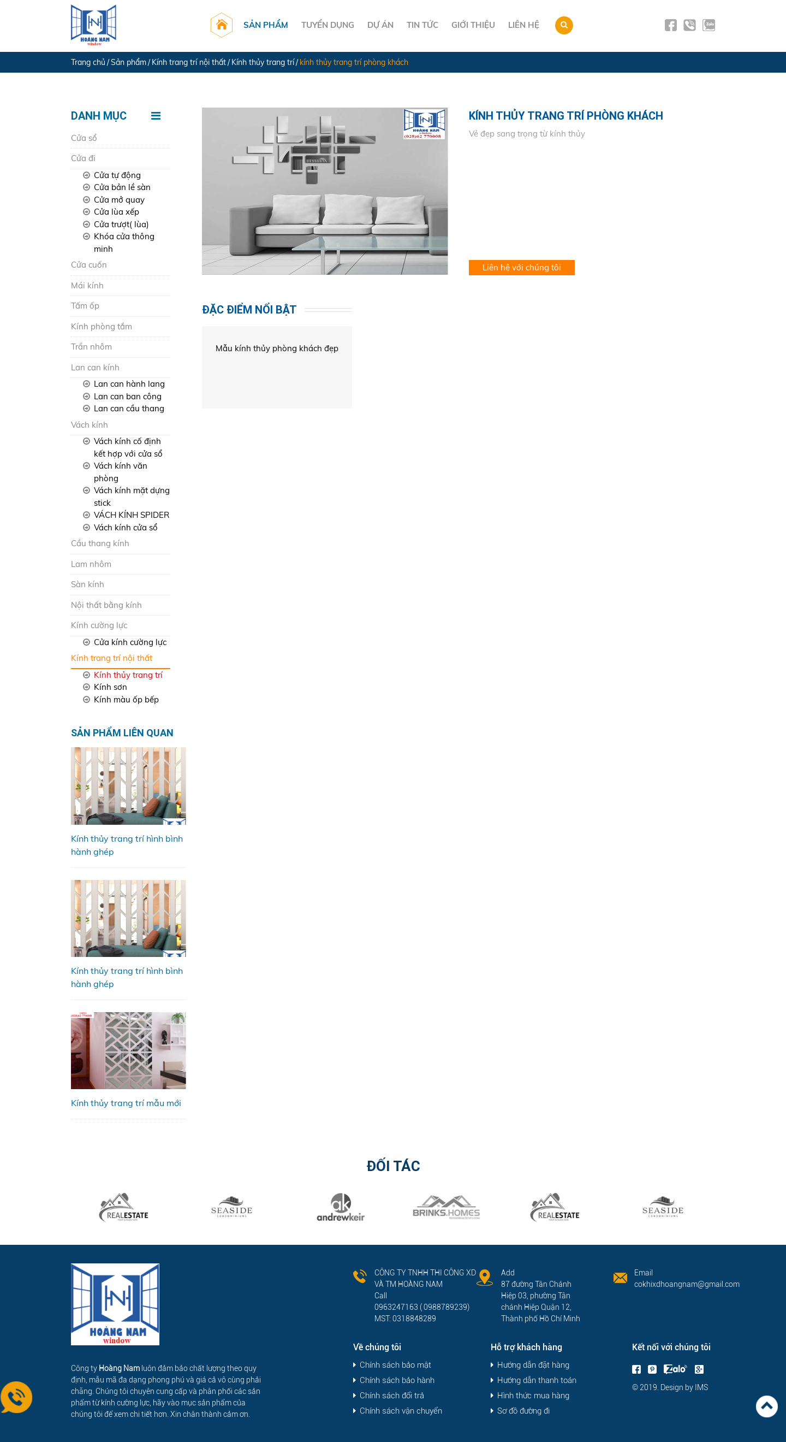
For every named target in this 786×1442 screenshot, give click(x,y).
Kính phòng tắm (101, 326)
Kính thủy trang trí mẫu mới (126, 1102)
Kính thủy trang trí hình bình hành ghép (127, 845)
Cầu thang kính (100, 543)
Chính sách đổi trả (392, 1395)
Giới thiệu (475, 25)
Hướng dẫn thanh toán (536, 1380)
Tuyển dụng (329, 25)
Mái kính (87, 285)
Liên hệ (525, 25)
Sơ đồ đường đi (523, 1411)
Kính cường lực (99, 625)
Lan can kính (95, 367)
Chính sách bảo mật (395, 1365)
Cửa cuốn (89, 264)
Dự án (383, 25)
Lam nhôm (91, 564)
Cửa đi (83, 158)
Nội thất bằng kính (106, 605)
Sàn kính (87, 584)
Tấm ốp (85, 305)
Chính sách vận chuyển (401, 1411)
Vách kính (89, 424)
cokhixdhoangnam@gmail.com (687, 1284)
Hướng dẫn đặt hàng (533, 1365)
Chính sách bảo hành (397, 1380)
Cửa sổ (84, 138)
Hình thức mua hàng (533, 1395)
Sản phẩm (268, 25)
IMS (701, 1387)
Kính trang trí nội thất (111, 658)
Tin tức (424, 25)
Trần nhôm (91, 346)
